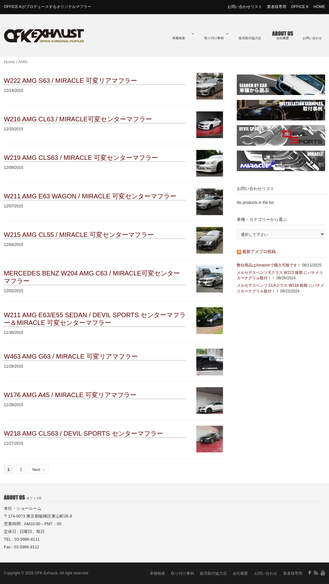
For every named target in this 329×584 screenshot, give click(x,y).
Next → (38, 469)
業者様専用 (276, 6)
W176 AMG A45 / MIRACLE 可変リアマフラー (70, 394)
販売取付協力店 (250, 38)
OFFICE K (300, 6)
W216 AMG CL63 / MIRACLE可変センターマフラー (78, 119)
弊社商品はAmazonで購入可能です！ (269, 265)
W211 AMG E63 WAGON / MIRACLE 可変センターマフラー (90, 196)
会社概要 (282, 38)
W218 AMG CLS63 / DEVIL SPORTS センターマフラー (83, 433)
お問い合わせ (312, 38)
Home (9, 61)
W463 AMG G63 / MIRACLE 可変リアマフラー (71, 356)
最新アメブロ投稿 (259, 251)
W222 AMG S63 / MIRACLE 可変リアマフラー (70, 80)
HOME (319, 6)
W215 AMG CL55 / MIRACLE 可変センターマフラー (79, 234)
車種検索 (183, 36)
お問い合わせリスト (244, 6)
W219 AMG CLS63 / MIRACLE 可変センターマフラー (81, 157)
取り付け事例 (216, 36)
